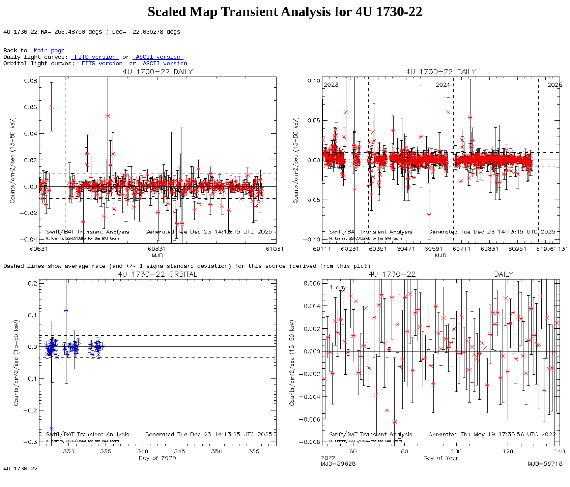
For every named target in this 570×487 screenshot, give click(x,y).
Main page (49, 54)
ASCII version (157, 62)
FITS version (95, 62)
